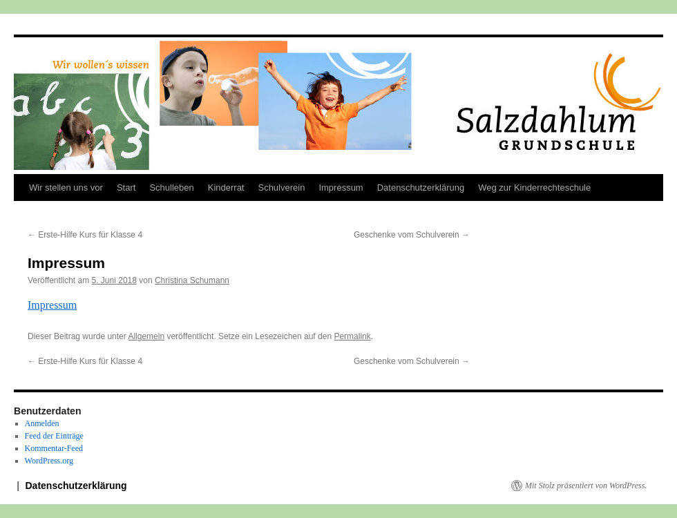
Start (126, 187)
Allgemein (146, 336)
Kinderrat (226, 187)
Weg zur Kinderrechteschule (534, 187)
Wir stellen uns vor (66, 187)
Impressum (340, 187)
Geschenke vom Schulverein (412, 235)
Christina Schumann (192, 280)
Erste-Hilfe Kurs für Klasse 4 (85, 235)
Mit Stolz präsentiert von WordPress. (586, 485)
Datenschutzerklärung (420, 187)
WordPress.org (49, 461)
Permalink (352, 336)
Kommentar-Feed (54, 448)
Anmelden (42, 423)
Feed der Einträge (54, 436)
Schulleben (171, 187)
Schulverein (281, 187)
